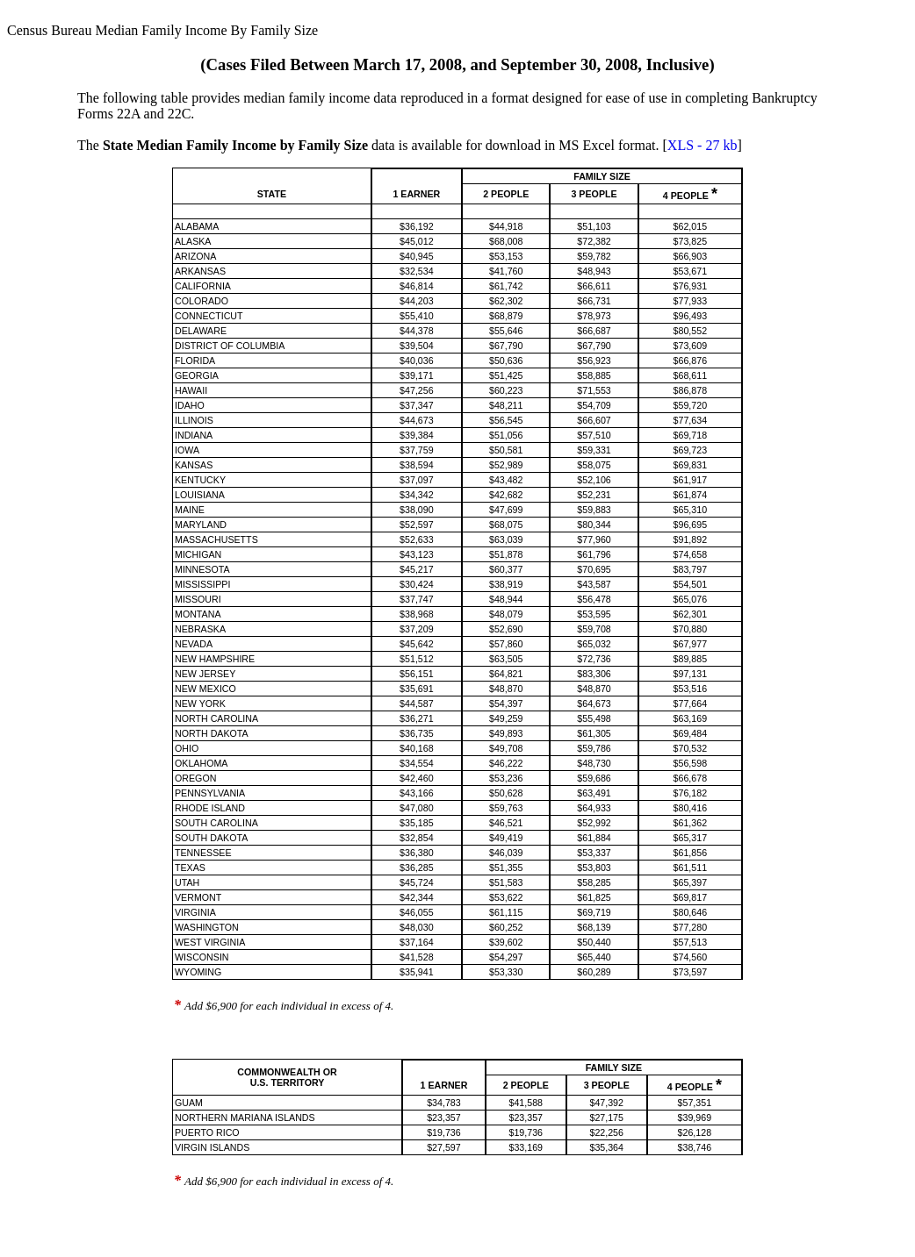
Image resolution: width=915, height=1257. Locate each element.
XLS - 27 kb (702, 145)
